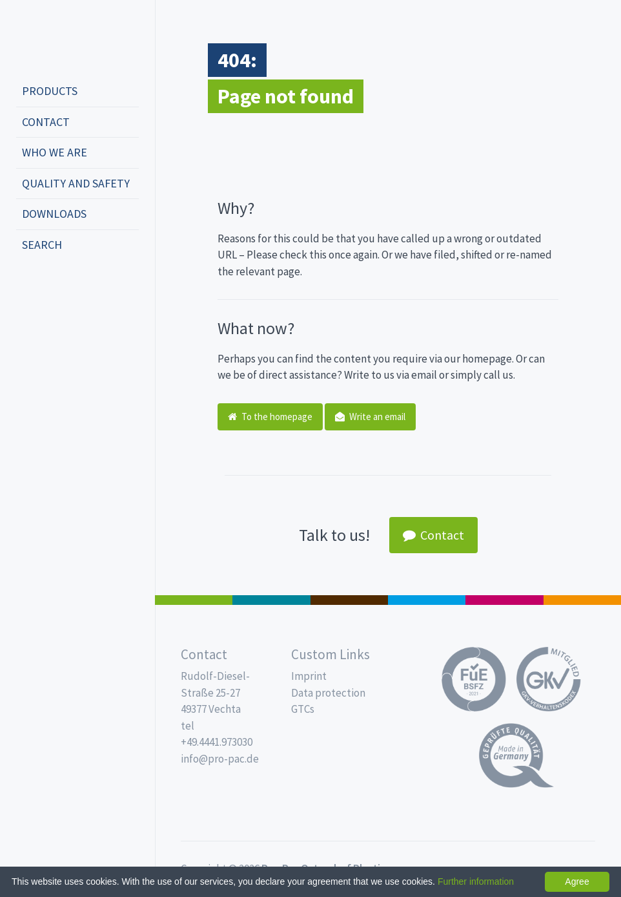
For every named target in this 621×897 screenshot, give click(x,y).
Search (42, 244)
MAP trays (271, 600)
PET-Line (582, 600)
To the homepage (270, 416)
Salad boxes (193, 600)
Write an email (370, 416)
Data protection (328, 693)
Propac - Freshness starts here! (64, 38)
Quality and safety (76, 183)
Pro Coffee (349, 600)
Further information (476, 881)
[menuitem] (77, 91)
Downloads (54, 213)
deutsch (29, 287)
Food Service (504, 600)
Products (49, 90)
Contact (46, 121)
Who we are (54, 152)
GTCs (302, 709)
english (49, 287)
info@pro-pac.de (220, 759)
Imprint (309, 676)
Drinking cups (426, 600)
